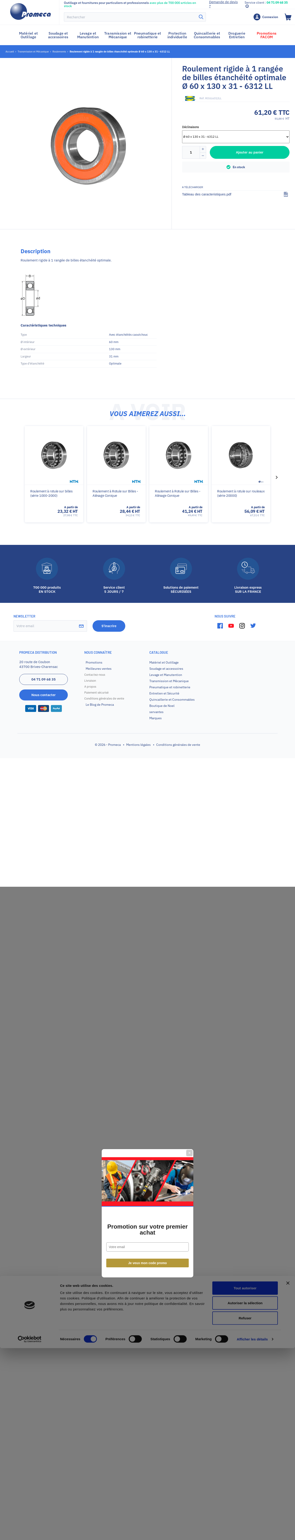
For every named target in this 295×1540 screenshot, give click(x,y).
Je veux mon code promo (147, 819)
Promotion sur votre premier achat (147, 786)
